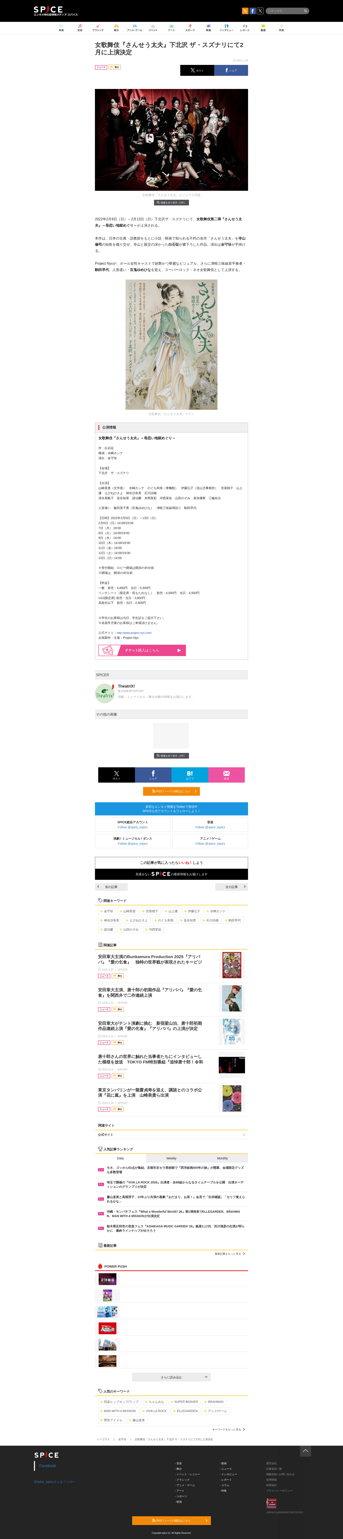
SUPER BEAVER (184, 1402)
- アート (179, 1490)
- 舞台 (178, 1468)
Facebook (47, 1466)
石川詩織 (211, 920)
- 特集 (223, 1490)
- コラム (224, 1485)
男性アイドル (111, 1420)
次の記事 (236, 887)
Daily (120, 1158)
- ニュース (226, 1468)
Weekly (171, 1158)
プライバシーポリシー (279, 1490)
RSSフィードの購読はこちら (174, 791)
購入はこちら (153, 650)
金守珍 (106, 911)
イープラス (103, 1439)
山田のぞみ (129, 929)
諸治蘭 (106, 929)
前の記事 (107, 887)
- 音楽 (178, 1463)
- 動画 (223, 1463)
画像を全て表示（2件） (171, 202)
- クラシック (182, 1479)
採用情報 (271, 1479)
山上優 (171, 911)
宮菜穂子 (150, 911)
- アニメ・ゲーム (185, 1485)
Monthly (222, 1158)
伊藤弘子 (192, 911)
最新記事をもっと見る (230, 1253)
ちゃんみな (154, 1402)
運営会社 (271, 1463)
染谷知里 (188, 920)
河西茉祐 (153, 929)
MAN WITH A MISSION (118, 1411)
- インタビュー (228, 1474)
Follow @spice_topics (133, 827)
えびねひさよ (137, 920)
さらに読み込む (184, 1377)
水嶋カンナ (216, 911)
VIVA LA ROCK (154, 1411)
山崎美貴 (128, 911)
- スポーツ (181, 1496)
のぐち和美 (163, 920)
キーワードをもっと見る (228, 1429)
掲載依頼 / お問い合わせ (280, 1474)
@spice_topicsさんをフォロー (54, 1481)
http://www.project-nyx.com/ (134, 632)
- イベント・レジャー (187, 1474)
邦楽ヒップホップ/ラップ (119, 1402)
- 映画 (178, 1501)
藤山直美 (137, 1420)
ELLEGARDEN (185, 1411)
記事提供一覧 (274, 1468)
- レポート (226, 1479)
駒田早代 (233, 920)
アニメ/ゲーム (215, 1411)
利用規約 (271, 1485)
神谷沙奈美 (109, 920)
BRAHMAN (213, 1402)
